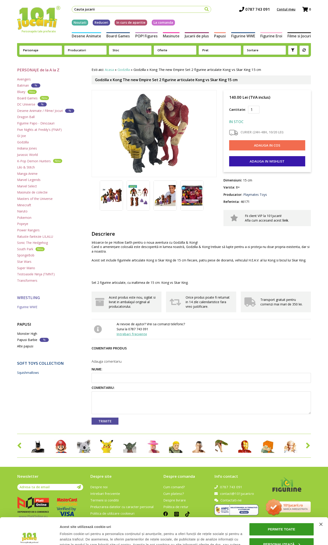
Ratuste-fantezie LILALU (35, 236)
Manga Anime (27, 173)
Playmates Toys (254, 194)
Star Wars (24, 261)
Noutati (80, 22)
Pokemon (24, 217)
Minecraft (24, 205)
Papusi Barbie (33, 340)
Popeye (22, 224)
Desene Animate (86, 36)
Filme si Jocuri (299, 36)
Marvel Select (27, 186)
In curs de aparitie (130, 22)
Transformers (27, 280)
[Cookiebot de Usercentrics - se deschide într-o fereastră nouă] (29, 536)
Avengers (24, 79)
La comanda (163, 22)
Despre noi (99, 487)
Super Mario (26, 268)
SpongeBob (25, 255)
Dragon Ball (26, 117)
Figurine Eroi (271, 36)
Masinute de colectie (32, 192)
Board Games (118, 36)
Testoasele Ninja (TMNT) (36, 274)
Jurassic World (27, 154)
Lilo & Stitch (26, 167)
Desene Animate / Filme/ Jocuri (45, 110)
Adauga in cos (267, 145)
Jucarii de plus (197, 36)
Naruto (22, 211)
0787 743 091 (254, 9)
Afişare (66, 536)
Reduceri (101, 22)
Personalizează (281, 517)
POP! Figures (146, 36)
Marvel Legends (29, 180)
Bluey (27, 92)
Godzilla (23, 142)
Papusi (220, 36)
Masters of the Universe (35, 198)
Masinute (171, 36)
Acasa (109, 69)
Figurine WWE (243, 36)
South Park (31, 249)
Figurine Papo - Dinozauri (35, 123)
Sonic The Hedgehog (32, 242)
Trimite (105, 421)
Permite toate (281, 502)
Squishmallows (28, 372)
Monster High (27, 333)
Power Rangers (28, 230)
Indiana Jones (27, 148)
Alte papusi (25, 346)
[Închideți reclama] (321, 497)
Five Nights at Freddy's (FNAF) (39, 129)
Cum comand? (174, 487)
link (285, 220)
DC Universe (32, 104)
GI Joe (21, 136)
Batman (28, 85)
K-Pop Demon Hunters (39, 161)
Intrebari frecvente (132, 334)
